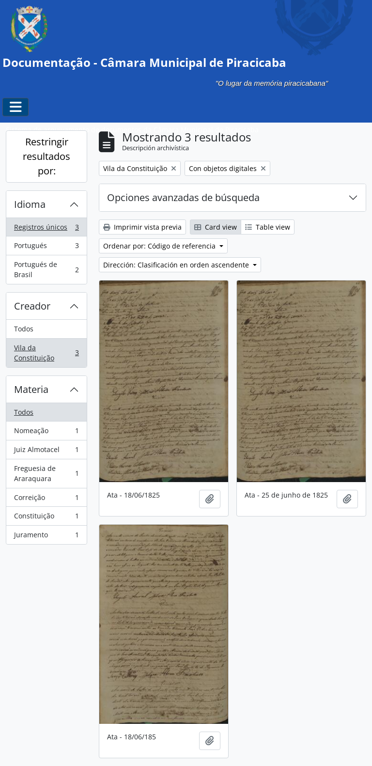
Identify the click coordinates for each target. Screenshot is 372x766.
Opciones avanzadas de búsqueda (183, 197)
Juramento (46, 537)
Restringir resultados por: (46, 156)
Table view (267, 227)
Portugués (46, 247)
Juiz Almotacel (46, 451)
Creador (32, 306)
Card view (215, 227)
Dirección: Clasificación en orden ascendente (177, 264)
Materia (31, 389)
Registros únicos (46, 229)
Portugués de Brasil (46, 270)
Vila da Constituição (46, 353)
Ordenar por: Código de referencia (160, 245)
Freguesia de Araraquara (46, 474)
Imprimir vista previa (142, 227)
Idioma (30, 204)
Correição (46, 499)
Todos (23, 328)
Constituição (46, 518)
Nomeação (46, 432)
